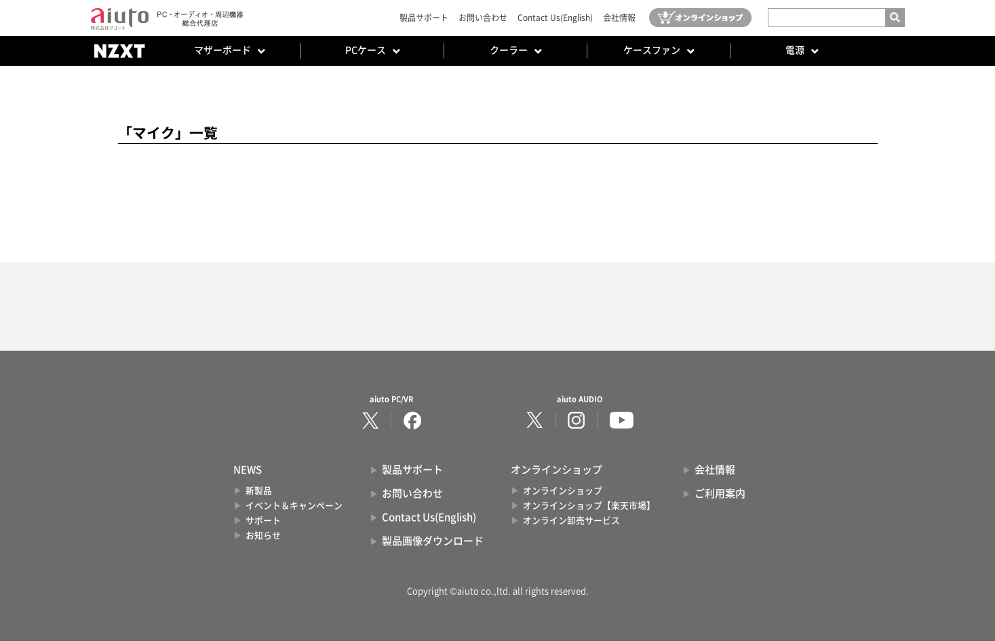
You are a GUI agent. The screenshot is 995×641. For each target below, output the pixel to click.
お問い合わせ (483, 18)
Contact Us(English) (555, 18)
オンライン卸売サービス (571, 520)
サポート (263, 520)
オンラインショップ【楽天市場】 (589, 505)
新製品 (259, 490)
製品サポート (423, 18)
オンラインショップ (562, 490)
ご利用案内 (720, 493)
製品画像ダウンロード (433, 541)
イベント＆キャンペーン (294, 505)
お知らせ (263, 535)
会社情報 (619, 18)
